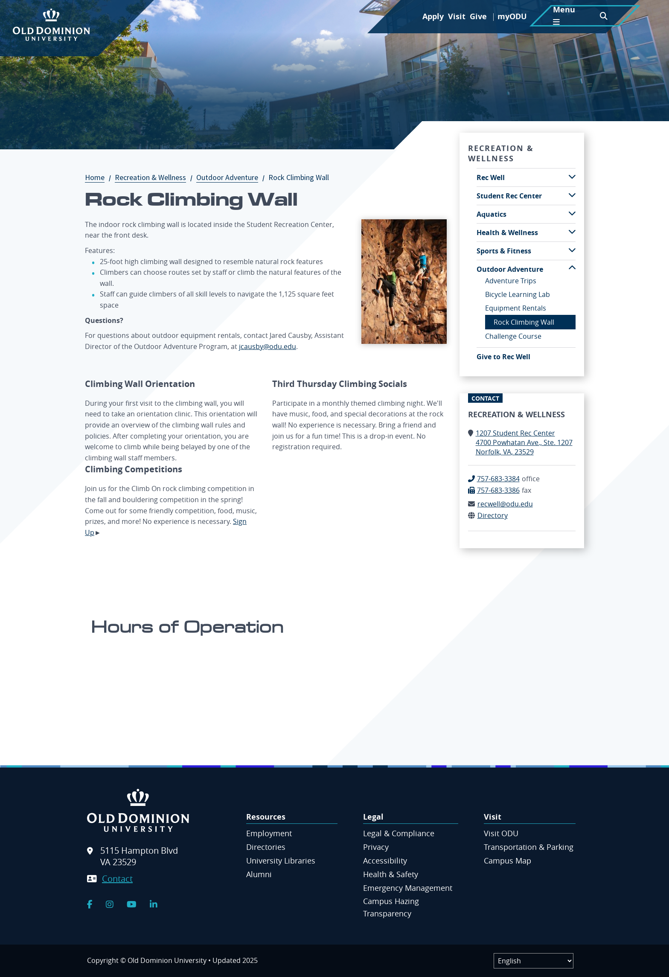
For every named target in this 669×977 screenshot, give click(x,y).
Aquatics (491, 214)
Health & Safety (390, 874)
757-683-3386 (498, 490)
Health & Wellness (507, 232)
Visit (456, 16)
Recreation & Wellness (155, 177)
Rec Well (491, 177)
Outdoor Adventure (231, 177)
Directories (265, 847)
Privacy (376, 847)
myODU (512, 16)
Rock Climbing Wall (524, 322)
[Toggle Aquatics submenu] (572, 213)
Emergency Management (407, 888)
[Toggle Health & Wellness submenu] (572, 232)
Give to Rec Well (503, 356)
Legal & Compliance (398, 833)
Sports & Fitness (504, 251)
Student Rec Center (509, 196)
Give (478, 16)
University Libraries (280, 860)
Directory (492, 515)
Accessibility (385, 860)
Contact (117, 878)
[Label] (533, 960)
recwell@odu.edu (505, 504)
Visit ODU (501, 833)
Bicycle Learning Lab (517, 294)
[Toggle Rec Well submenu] (572, 177)
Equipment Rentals (515, 308)
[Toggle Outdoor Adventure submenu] (572, 268)
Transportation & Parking (528, 847)
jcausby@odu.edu (267, 346)
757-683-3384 (498, 478)
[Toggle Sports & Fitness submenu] (572, 250)
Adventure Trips (510, 280)
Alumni (259, 874)
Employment (269, 833)
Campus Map (507, 860)
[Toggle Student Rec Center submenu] (572, 195)
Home (99, 177)
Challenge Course (513, 336)
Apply (433, 16)
